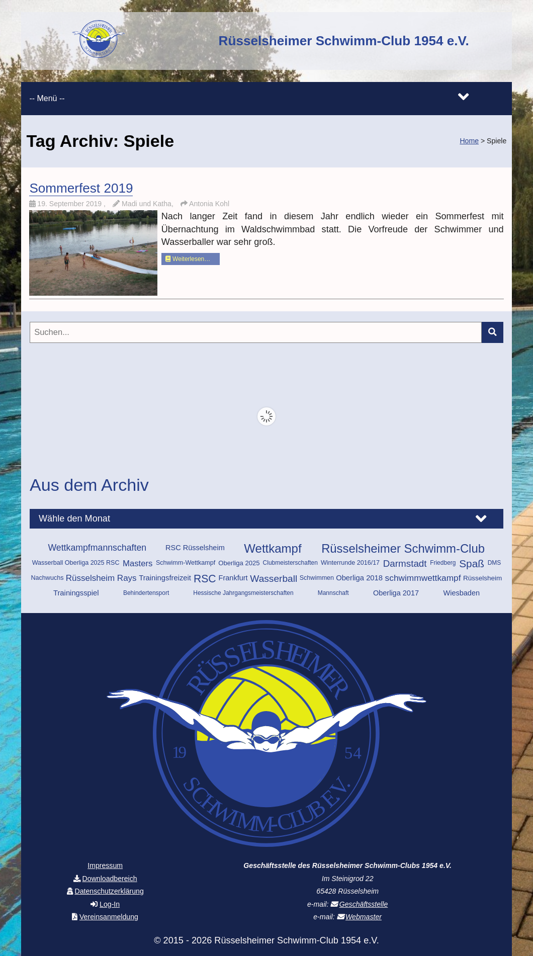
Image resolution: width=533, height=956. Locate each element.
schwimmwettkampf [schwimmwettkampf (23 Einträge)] (423, 578)
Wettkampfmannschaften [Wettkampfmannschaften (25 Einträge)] (97, 548)
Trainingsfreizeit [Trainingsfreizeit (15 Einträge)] (165, 578)
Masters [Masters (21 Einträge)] (138, 563)
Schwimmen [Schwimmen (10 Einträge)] (317, 577)
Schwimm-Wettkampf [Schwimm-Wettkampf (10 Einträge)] (185, 562)
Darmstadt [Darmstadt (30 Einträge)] (405, 563)
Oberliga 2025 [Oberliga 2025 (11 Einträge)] (238, 563)
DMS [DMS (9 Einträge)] (494, 562)
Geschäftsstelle (363, 904)
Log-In (110, 904)
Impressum (105, 865)
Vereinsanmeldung (108, 917)
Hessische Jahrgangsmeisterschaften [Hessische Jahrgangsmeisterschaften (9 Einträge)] (243, 592)
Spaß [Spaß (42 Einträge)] (471, 563)
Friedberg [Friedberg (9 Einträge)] (443, 562)
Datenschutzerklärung (108, 891)
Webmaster (363, 917)
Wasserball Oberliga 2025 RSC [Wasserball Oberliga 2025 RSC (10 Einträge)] (76, 562)
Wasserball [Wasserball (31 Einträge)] (273, 578)
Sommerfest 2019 (81, 188)
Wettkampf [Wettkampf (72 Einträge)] (272, 548)
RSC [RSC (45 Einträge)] (205, 578)
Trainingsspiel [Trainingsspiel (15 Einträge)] (76, 593)
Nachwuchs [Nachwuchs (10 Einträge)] (47, 577)
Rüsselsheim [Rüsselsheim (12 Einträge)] (482, 578)
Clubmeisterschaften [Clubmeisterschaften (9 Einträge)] (290, 562)
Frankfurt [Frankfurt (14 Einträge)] (233, 578)
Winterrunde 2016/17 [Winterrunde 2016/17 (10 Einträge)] (350, 562)
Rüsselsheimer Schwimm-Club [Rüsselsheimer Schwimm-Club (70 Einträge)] (403, 548)
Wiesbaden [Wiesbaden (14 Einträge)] (461, 593)
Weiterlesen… (187, 259)
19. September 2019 (70, 204)
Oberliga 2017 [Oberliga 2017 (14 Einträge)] (396, 593)
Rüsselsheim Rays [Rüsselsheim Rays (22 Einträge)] (101, 578)
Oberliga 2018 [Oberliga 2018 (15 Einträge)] (359, 578)
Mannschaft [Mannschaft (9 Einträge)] (333, 592)
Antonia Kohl (209, 204)
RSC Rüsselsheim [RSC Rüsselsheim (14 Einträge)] (195, 548)
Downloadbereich (109, 879)
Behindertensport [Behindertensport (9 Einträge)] (146, 592)
